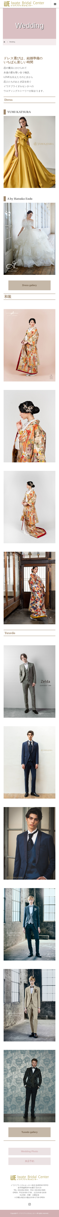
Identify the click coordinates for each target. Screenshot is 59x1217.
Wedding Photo (29, 1151)
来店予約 (29, 1161)
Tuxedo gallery (29, 1132)
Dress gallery (29, 285)
